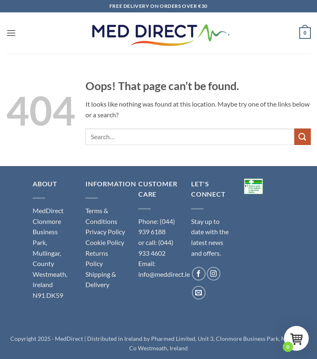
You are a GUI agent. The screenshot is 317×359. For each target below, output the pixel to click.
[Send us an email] (199, 293)
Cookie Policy (104, 242)
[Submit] (302, 136)
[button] (11, 33)
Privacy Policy (105, 231)
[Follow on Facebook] (199, 274)
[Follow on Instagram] (213, 274)
